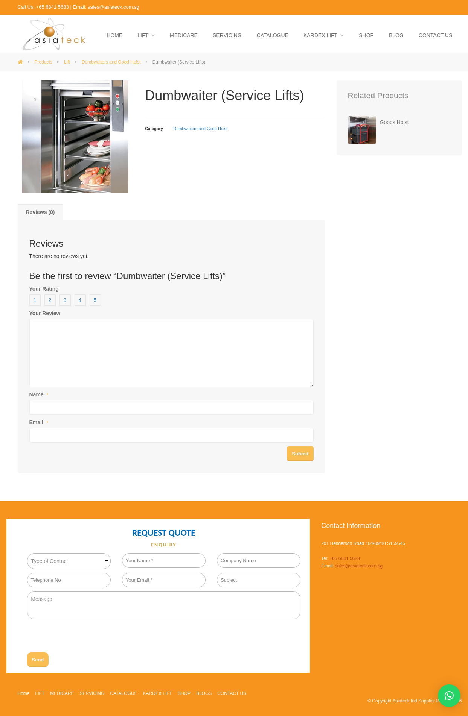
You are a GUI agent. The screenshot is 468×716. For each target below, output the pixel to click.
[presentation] (84, 637)
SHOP (366, 35)
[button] (449, 695)
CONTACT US (436, 35)
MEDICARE (184, 35)
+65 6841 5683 (52, 7)
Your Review (45, 313)
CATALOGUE (272, 35)
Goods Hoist (394, 122)
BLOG (396, 35)
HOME (114, 35)
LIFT (142, 35)
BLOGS (204, 693)
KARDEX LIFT (320, 35)
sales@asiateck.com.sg (113, 7)
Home (24, 693)
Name (39, 394)
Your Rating (44, 289)
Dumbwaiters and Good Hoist (200, 128)
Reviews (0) (40, 212)
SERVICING (227, 35)
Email (38, 422)
